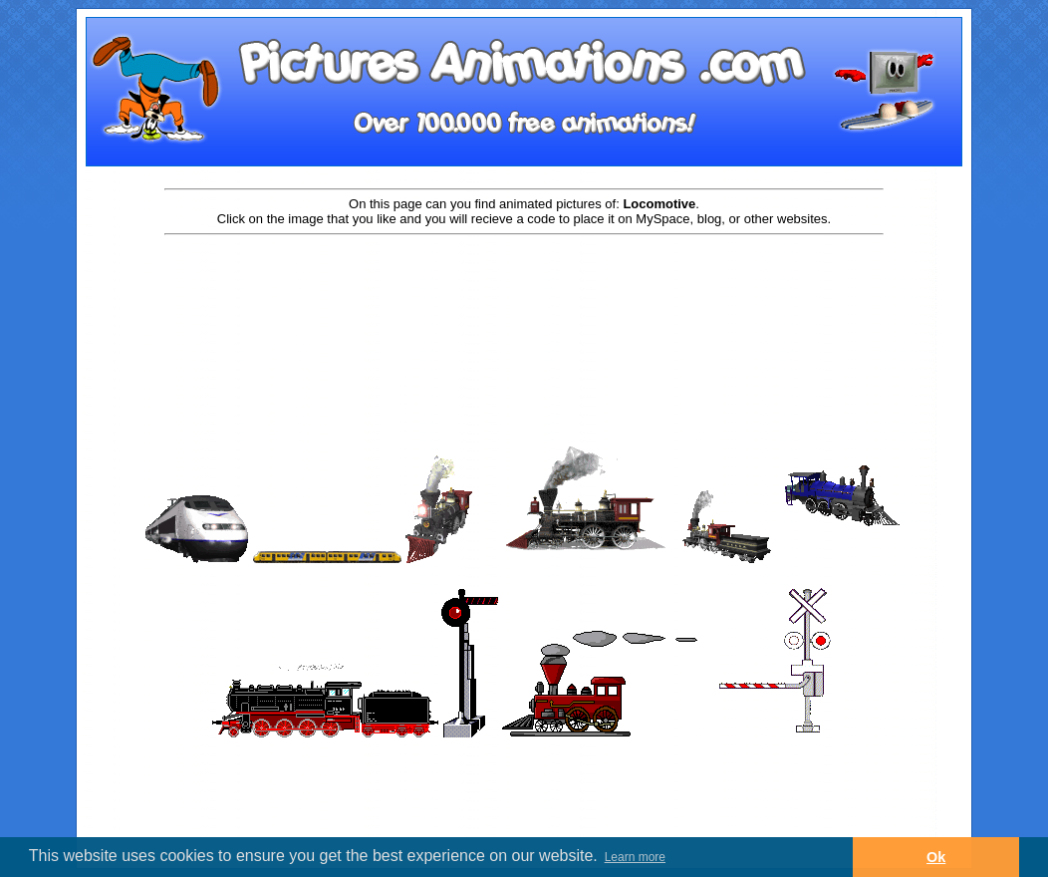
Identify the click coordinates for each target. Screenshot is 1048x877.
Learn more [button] (635, 857)
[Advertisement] (524, 301)
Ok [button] (935, 857)
